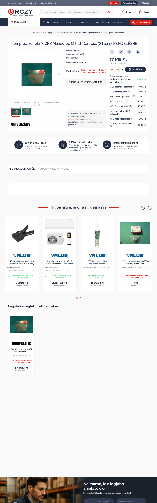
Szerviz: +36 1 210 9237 (49, 3)
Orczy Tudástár (102, 22)
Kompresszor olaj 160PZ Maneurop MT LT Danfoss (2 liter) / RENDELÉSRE (21, 350)
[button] (59, 74)
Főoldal (46, 22)
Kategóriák (20, 22)
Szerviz (113, 3)
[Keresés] (76, 12)
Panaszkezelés (129, 3)
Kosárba (137, 69)
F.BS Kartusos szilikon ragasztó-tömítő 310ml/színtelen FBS (97, 262)
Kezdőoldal (37, 33)
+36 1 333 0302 (30, 3)
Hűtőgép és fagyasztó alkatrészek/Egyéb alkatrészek (100, 33)
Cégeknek (117, 22)
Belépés (127, 12)
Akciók (56, 22)
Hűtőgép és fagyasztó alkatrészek (59, 33)
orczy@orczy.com (14, 3)
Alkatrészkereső (143, 22)
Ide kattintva (73, 119)
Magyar (145, 3)
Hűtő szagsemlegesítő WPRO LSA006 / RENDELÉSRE (135, 262)
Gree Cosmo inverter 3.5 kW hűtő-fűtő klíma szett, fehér (59, 262)
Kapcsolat (84, 22)
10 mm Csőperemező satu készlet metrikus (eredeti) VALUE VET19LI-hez (22, 262)
